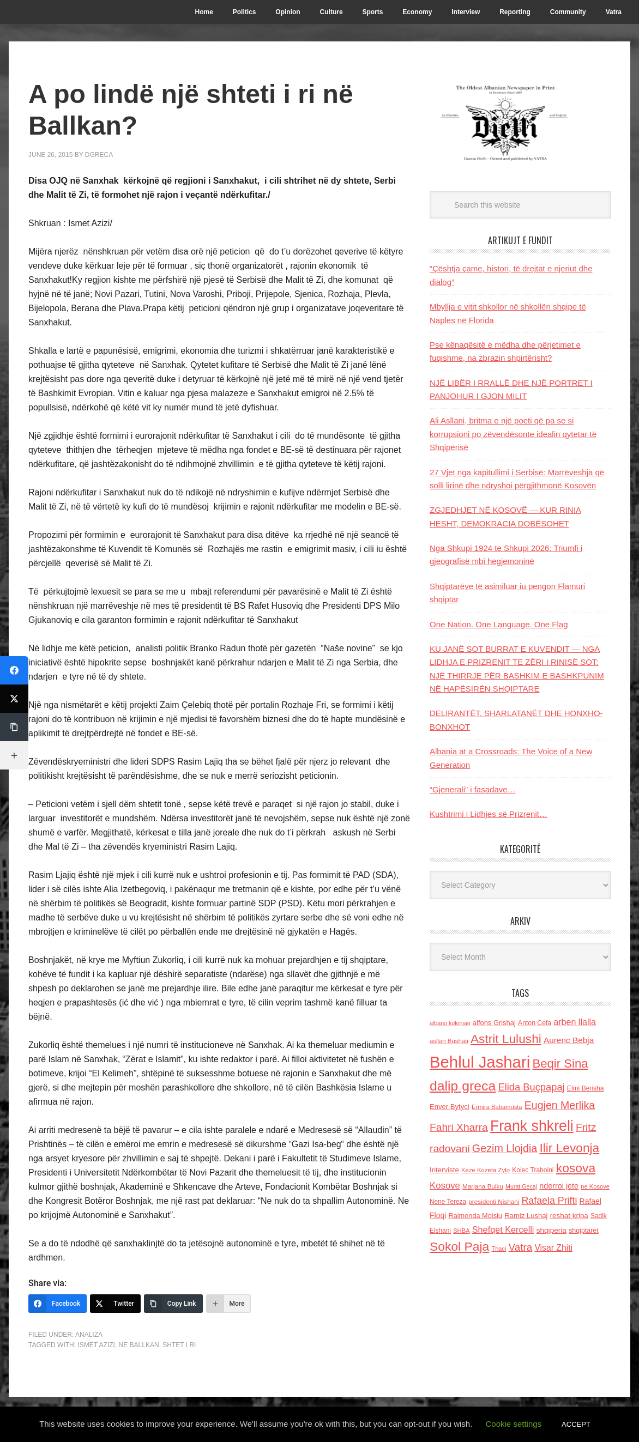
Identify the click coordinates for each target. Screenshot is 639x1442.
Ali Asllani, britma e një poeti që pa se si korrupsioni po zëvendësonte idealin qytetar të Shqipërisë (513, 434)
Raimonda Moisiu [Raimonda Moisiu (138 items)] (475, 1215)
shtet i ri (179, 1345)
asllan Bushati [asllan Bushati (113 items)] (449, 1041)
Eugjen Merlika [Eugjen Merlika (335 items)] (560, 1105)
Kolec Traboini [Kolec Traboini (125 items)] (532, 1170)
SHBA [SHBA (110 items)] (461, 1230)
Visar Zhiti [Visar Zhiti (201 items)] (553, 1247)
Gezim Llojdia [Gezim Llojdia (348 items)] (504, 1148)
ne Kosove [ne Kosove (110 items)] (595, 1186)
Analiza (89, 1334)
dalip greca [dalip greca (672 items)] (463, 1086)
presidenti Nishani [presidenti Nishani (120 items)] (493, 1201)
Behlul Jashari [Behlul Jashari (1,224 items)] (480, 1062)
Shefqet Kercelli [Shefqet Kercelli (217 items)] (503, 1229)
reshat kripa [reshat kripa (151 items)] (569, 1215)
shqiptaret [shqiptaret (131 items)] (583, 1230)
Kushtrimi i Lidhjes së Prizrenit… (488, 814)
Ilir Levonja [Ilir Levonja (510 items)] (569, 1148)
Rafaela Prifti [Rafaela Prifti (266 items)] (549, 1200)
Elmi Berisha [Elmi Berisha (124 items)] (585, 1088)
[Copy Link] (173, 1303)
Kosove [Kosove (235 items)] (445, 1185)
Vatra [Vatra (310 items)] (521, 1247)
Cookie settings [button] (514, 1423)
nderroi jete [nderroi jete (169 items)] (558, 1186)
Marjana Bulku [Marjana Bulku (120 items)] (482, 1186)
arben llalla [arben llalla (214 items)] (574, 1022)
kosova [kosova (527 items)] (575, 1168)
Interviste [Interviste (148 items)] (444, 1170)
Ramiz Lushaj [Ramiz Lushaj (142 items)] (525, 1215)
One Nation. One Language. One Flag (499, 624)
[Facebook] (57, 1303)
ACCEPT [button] (576, 1424)
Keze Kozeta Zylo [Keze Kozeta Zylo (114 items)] (485, 1170)
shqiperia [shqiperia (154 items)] (551, 1230)
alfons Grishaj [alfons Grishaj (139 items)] (494, 1023)
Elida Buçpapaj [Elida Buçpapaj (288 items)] (531, 1087)
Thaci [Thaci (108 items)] (498, 1248)
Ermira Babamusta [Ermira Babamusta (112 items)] (497, 1107)
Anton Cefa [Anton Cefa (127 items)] (534, 1023)
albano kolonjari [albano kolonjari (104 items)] (450, 1023)
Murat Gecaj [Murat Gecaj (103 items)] (521, 1186)
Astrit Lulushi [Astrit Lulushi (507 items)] (506, 1039)
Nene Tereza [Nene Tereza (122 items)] (448, 1201)
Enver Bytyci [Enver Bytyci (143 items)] (449, 1106)
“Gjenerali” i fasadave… (473, 789)
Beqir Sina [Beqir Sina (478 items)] (560, 1063)
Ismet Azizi (95, 1345)
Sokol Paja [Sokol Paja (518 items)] (459, 1246)
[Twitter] (115, 1303)
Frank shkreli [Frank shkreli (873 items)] (532, 1126)
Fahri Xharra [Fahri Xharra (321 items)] (459, 1127)
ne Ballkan (139, 1345)
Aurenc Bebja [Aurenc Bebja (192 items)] (569, 1040)
